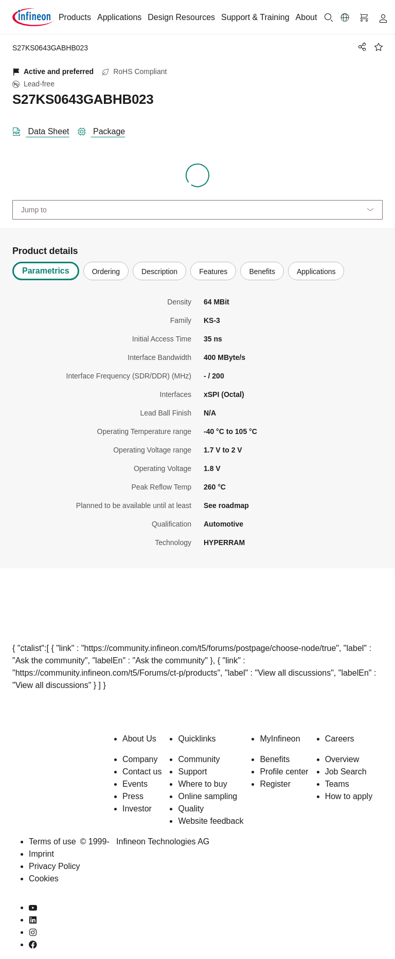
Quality (191, 808)
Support (192, 771)
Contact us (141, 771)
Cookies (44, 878)
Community (199, 759)
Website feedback (210, 821)
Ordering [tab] (106, 271)
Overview (342, 759)
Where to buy (202, 784)
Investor (137, 808)
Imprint (41, 853)
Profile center (284, 771)
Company (139, 759)
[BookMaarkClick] (378, 46)
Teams (337, 784)
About (306, 17)
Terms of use (52, 841)
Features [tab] (213, 271)
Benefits (275, 759)
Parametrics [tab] (45, 270)
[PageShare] (360, 46)
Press (132, 796)
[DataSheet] (45, 129)
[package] (106, 129)
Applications (119, 17)
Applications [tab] (316, 271)
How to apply (349, 796)
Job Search (346, 771)
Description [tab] (159, 271)
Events (135, 784)
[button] (345, 17)
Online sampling (207, 796)
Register (275, 784)
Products (75, 17)
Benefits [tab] (262, 271)
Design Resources (181, 17)
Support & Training (255, 17)
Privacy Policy (54, 866)
